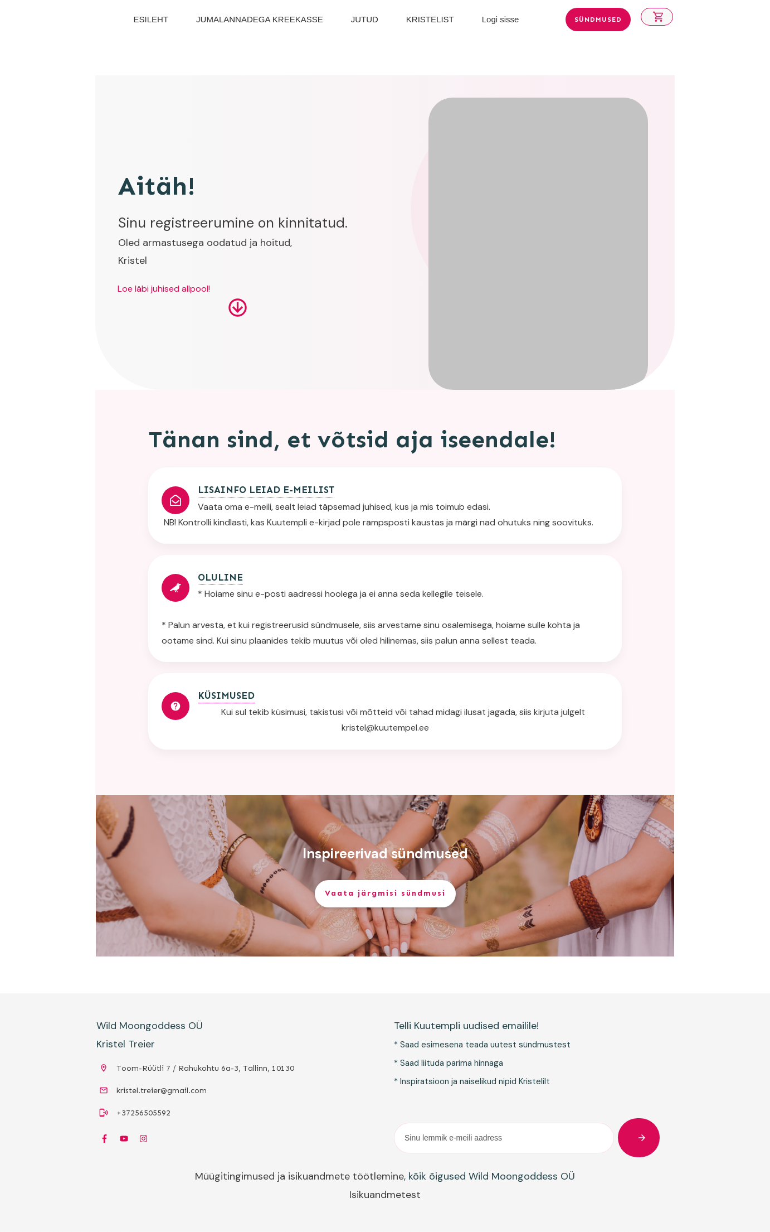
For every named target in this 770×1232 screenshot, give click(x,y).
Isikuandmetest (385, 1194)
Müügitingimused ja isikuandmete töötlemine (299, 1176)
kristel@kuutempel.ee (385, 727)
